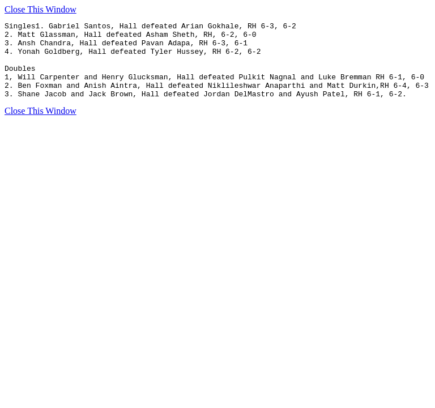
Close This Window (40, 9)
